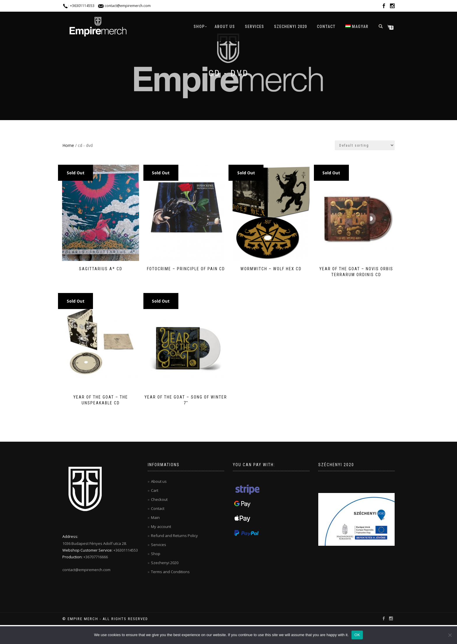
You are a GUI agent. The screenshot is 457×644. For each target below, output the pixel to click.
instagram (392, 7)
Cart (154, 488)
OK (357, 635)
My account (161, 524)
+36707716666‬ (95, 555)
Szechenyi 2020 (290, 26)
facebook (384, 7)
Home (68, 145)
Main (155, 515)
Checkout (159, 497)
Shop (199, 26)
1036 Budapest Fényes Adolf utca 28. (94, 541)
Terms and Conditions (170, 570)
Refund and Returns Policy (174, 533)
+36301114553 (82, 5)
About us (225, 26)
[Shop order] (365, 145)
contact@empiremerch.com (128, 5)
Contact (326, 26)
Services (254, 26)
